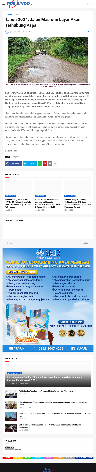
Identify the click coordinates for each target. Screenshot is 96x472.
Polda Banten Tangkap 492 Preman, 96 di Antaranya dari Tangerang (46, 391)
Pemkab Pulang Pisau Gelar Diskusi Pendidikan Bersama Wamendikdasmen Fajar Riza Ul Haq (54, 415)
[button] (3, 4)
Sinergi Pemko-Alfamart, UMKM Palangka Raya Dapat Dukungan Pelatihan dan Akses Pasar (53, 403)
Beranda (8, 14)
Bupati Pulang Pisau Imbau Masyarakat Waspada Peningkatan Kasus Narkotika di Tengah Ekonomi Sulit (47, 203)
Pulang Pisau (19, 14)
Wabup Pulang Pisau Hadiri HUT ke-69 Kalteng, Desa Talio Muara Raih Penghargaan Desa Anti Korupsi (18, 203)
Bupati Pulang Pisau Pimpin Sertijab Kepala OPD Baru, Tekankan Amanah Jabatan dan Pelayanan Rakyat (77, 203)
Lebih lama (87, 243)
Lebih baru (8, 243)
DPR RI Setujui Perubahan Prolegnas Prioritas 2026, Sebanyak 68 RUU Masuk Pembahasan (50, 426)
